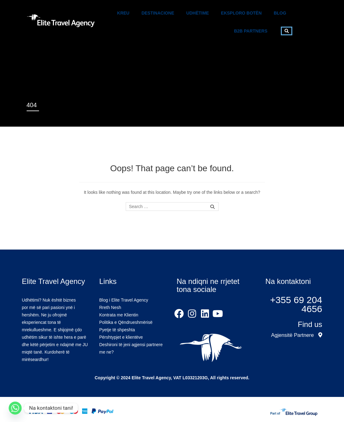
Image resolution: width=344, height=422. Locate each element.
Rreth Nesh (110, 307)
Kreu (123, 13)
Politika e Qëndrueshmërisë (126, 322)
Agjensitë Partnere (296, 335)
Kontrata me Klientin (118, 314)
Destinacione (158, 13)
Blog (280, 13)
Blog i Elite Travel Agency (123, 300)
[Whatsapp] (15, 408)
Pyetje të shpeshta (117, 329)
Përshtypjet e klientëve (121, 337)
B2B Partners (251, 30)
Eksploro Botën (241, 13)
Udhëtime (197, 13)
